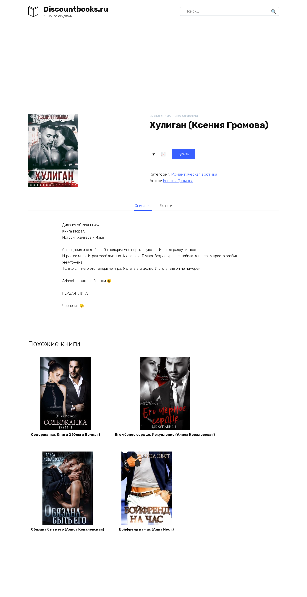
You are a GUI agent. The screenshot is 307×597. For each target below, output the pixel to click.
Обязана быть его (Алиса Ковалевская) (69, 532)
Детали (167, 206)
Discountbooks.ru (76, 9)
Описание (142, 206)
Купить (161, 153)
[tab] (142, 206)
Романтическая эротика (182, 116)
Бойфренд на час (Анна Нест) (150, 532)
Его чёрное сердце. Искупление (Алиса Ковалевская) (169, 436)
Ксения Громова (178, 180)
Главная (155, 116)
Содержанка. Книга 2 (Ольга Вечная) (66, 436)
